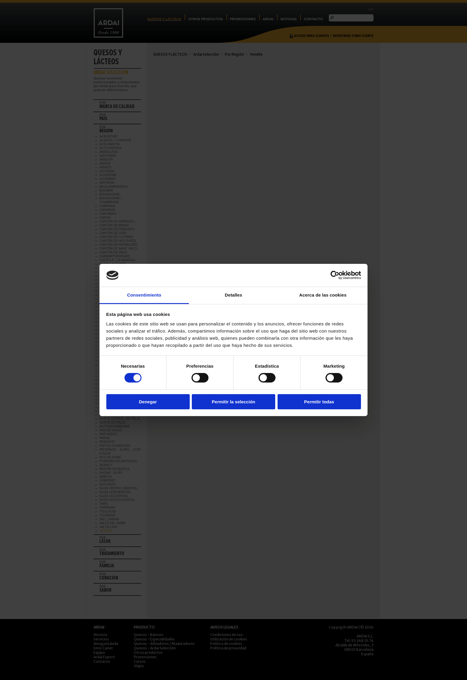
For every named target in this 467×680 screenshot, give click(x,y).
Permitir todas (319, 401)
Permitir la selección (233, 401)
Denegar (148, 401)
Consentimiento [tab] (144, 294)
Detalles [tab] (233, 294)
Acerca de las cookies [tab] (323, 294)
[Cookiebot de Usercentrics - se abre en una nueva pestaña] (335, 275)
